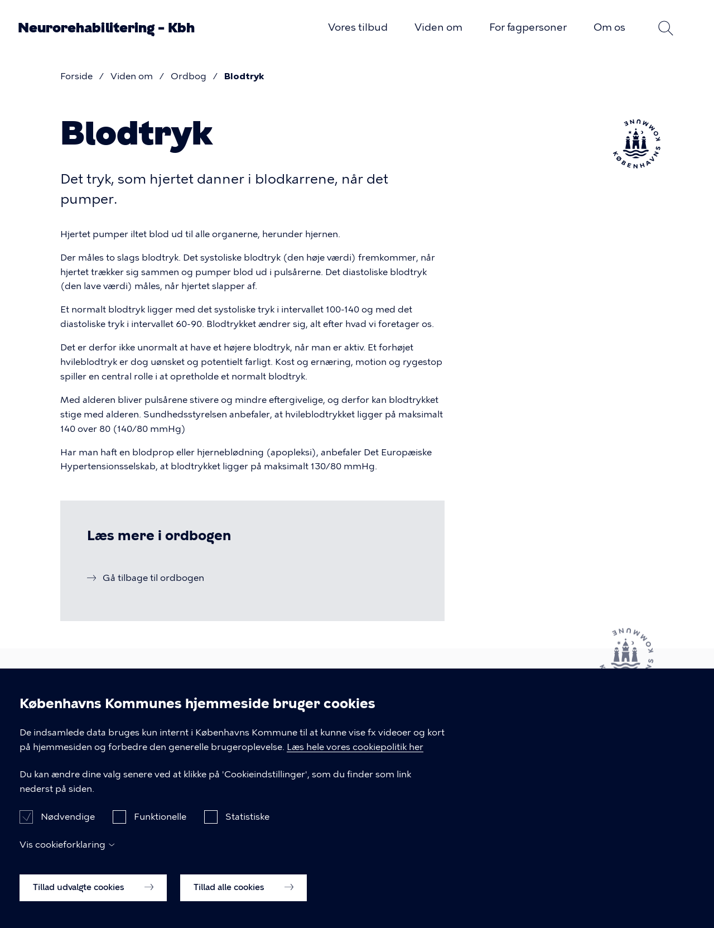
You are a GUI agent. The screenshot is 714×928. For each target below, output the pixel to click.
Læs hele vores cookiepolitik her (355, 758)
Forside (76, 76)
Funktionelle (160, 829)
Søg (665, 28)
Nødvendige (68, 829)
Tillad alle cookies (243, 900)
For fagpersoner (528, 27)
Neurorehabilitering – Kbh (106, 28)
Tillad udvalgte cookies (93, 900)
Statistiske (247, 829)
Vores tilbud (358, 27)
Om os (609, 27)
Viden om (438, 27)
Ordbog (188, 76)
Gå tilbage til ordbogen (153, 578)
